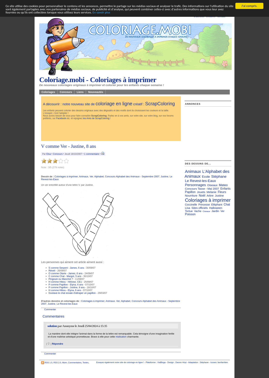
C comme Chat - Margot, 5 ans (65, 276)
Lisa (187, 207)
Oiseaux (212, 185)
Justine (164, 176)
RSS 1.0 (48, 362)
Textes (86, 362)
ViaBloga (161, 362)
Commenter (50, 309)
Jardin (215, 211)
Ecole (206, 176)
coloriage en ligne (114, 103)
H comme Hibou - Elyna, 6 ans (65, 290)
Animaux (83, 176)
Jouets (201, 192)
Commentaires (74, 362)
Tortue (189, 211)
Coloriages (48, 92)
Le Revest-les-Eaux (67, 303)
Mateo (223, 185)
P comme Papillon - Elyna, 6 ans (66, 284)
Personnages (195, 185)
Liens (80, 92)
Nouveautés (95, 92)
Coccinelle (191, 204)
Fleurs (222, 192)
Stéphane (218, 176)
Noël (202, 195)
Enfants (225, 188)
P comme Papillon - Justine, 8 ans (67, 287)
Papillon (190, 192)
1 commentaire (91, 154)
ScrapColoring (160, 103)
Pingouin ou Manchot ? (61, 279)
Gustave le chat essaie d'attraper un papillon (72, 293)
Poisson (190, 214)
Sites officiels (199, 207)
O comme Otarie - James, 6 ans (65, 273)
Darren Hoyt (180, 362)
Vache (197, 211)
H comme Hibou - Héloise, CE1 (65, 281)
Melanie (212, 192)
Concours (66, 92)
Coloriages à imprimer (66, 176)
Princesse (204, 204)
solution (52, 326)
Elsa (48, 154)
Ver (91, 176)
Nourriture (191, 195)
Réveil (52, 270)
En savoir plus (101, 12)
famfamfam (223, 362)
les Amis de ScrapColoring (96, 118)
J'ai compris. (249, 6)
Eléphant (216, 204)
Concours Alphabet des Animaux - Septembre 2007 (132, 176)
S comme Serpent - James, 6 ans (66, 267)
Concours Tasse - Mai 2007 (202, 188)
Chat (227, 204)
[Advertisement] (111, 130)
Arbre (210, 195)
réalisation (121, 336)
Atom (64, 362)
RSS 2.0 (57, 362)
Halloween (215, 207)
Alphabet (99, 176)
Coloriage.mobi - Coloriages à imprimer (97, 80)
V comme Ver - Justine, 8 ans (68, 146)
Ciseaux (206, 211)
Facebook (61, 118)
